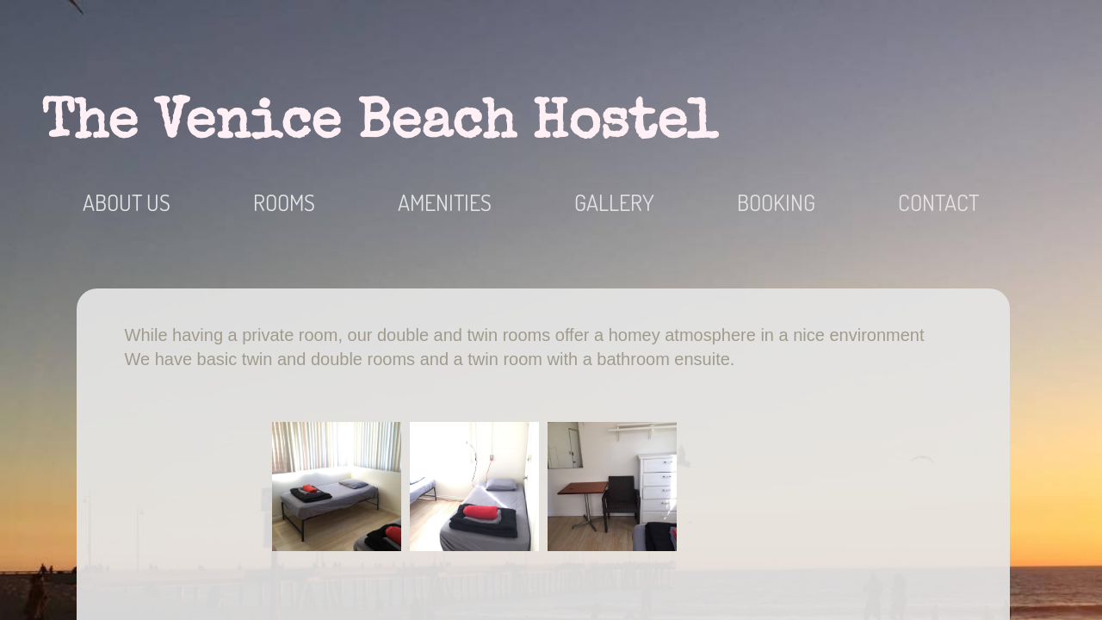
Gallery (614, 202)
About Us (126, 202)
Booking (776, 202)
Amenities (445, 202)
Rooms (284, 202)
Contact (938, 202)
